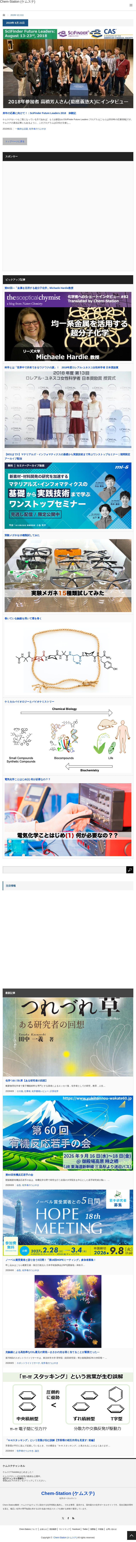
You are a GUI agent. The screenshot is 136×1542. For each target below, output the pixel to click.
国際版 (93, 1529)
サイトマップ (64, 1529)
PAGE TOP (131, 1535)
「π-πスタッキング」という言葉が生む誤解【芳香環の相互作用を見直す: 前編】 (50, 1440)
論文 (37, 1451)
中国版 (100, 1529)
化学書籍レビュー (40, 1091)
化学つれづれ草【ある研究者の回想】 (26, 1080)
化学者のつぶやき (37, 129)
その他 (20, 1091)
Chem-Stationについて (28, 1529)
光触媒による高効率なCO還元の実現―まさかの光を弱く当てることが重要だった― (52, 1352)
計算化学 (54, 1091)
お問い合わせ (111, 1529)
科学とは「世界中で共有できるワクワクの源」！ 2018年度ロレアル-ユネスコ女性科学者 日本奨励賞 (61, 367)
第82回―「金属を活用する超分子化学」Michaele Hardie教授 (39, 288)
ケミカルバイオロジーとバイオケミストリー (29, 701)
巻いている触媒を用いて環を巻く (23, 618)
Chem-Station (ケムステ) (68, 1493)
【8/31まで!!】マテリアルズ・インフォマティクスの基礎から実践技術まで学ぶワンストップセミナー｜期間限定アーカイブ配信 (67, 456)
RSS (73, 1518)
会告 (19, 1185)
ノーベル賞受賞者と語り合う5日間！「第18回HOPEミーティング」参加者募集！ (50, 1259)
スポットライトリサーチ (28, 1363)
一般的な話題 (21, 129)
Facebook (76, 1529)
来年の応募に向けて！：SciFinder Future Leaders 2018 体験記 (39, 113)
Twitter (85, 1529)
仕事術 (27, 1091)
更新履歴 (52, 1529)
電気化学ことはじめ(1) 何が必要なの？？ (27, 779)
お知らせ (43, 1529)
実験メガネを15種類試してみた (22, 535)
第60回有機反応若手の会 (19, 1174)
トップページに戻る (14, 141)
